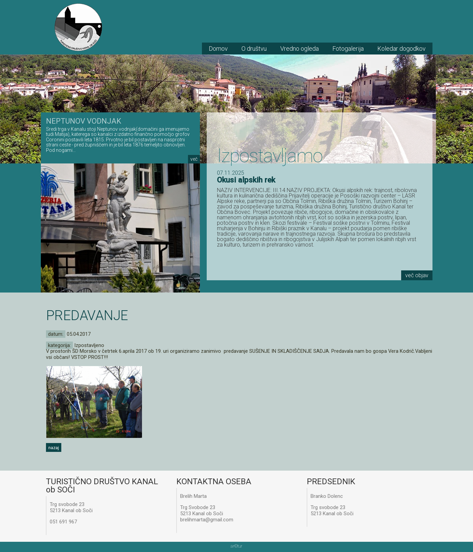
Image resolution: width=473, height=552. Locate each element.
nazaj (53, 447)
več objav (416, 275)
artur (236, 546)
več (194, 159)
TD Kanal (78, 27)
